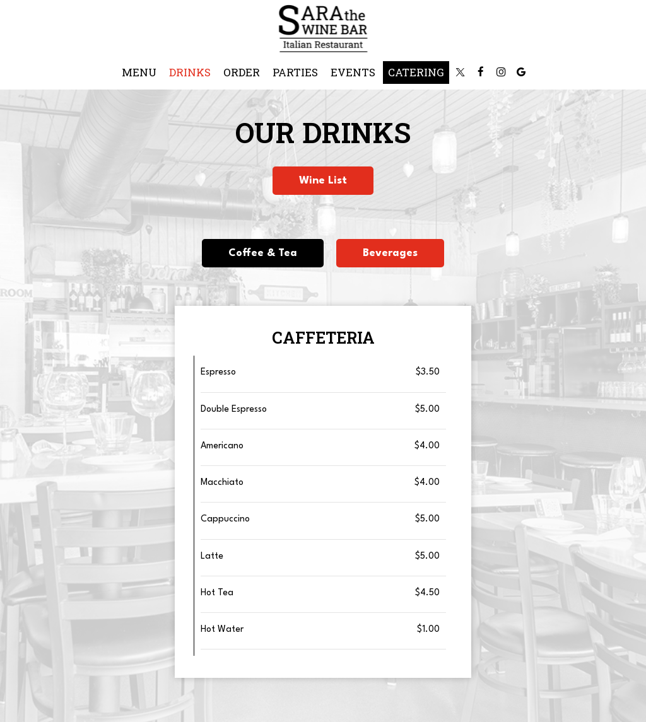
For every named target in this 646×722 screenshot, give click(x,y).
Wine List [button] (323, 180)
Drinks (190, 72)
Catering (416, 72)
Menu (139, 72)
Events (353, 72)
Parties (295, 72)
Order (241, 72)
